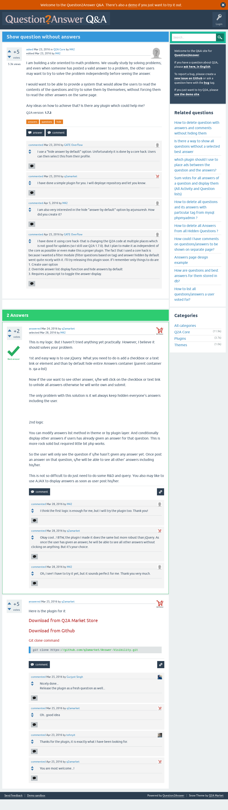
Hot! (44, 35)
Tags (78, 35)
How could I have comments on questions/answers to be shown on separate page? (196, 254)
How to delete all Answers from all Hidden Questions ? (196, 239)
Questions (29, 35)
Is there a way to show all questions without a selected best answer (197, 157)
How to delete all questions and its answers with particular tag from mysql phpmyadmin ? (196, 220)
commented (35, 155)
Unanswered (61, 35)
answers (32, 132)
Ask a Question (111, 35)
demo (132, 5)
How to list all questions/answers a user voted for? (194, 304)
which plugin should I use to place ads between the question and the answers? (196, 175)
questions (47, 132)
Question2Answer (186, 66)
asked (29, 60)
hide (59, 132)
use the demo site (186, 105)
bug (206, 93)
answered (35, 339)
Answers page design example (191, 270)
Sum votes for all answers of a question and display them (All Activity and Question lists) (196, 197)
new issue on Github (188, 89)
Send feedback (13, 806)
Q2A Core (59, 60)
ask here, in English (197, 77)
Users (92, 35)
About (140, 35)
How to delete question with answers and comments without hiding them (196, 138)
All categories (185, 336)
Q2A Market (216, 806)
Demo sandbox (36, 806)
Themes (180, 356)
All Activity (11, 35)
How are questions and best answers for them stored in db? (196, 286)
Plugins (180, 349)
